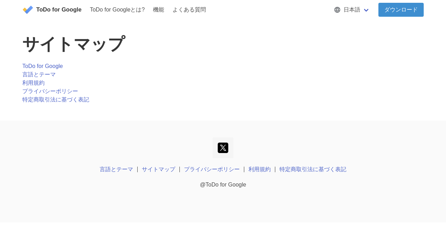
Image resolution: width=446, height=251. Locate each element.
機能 (158, 10)
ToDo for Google (42, 66)
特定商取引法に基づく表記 (55, 99)
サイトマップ (158, 169)
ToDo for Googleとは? (117, 10)
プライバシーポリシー (50, 91)
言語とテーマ (39, 74)
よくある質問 (189, 10)
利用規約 (33, 83)
